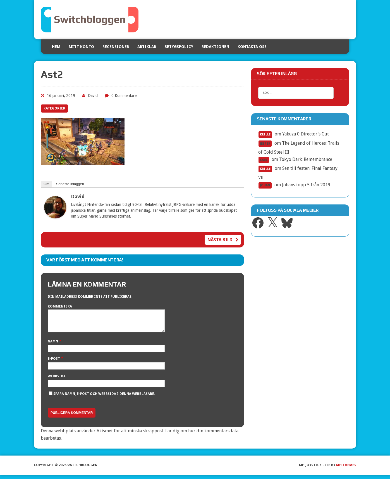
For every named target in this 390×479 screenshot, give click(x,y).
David (93, 95)
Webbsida (57, 380)
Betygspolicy (178, 46)
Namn (53, 345)
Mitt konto (81, 46)
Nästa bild (222, 239)
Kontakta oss (252, 46)
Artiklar (146, 46)
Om (46, 184)
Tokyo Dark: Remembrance (305, 159)
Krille (265, 134)
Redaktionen (215, 46)
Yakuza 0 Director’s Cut (305, 134)
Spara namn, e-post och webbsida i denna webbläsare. (104, 398)
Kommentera (60, 306)
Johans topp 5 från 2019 (306, 184)
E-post (54, 363)
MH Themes (346, 469)
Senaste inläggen (70, 184)
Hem (56, 46)
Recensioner (115, 46)
